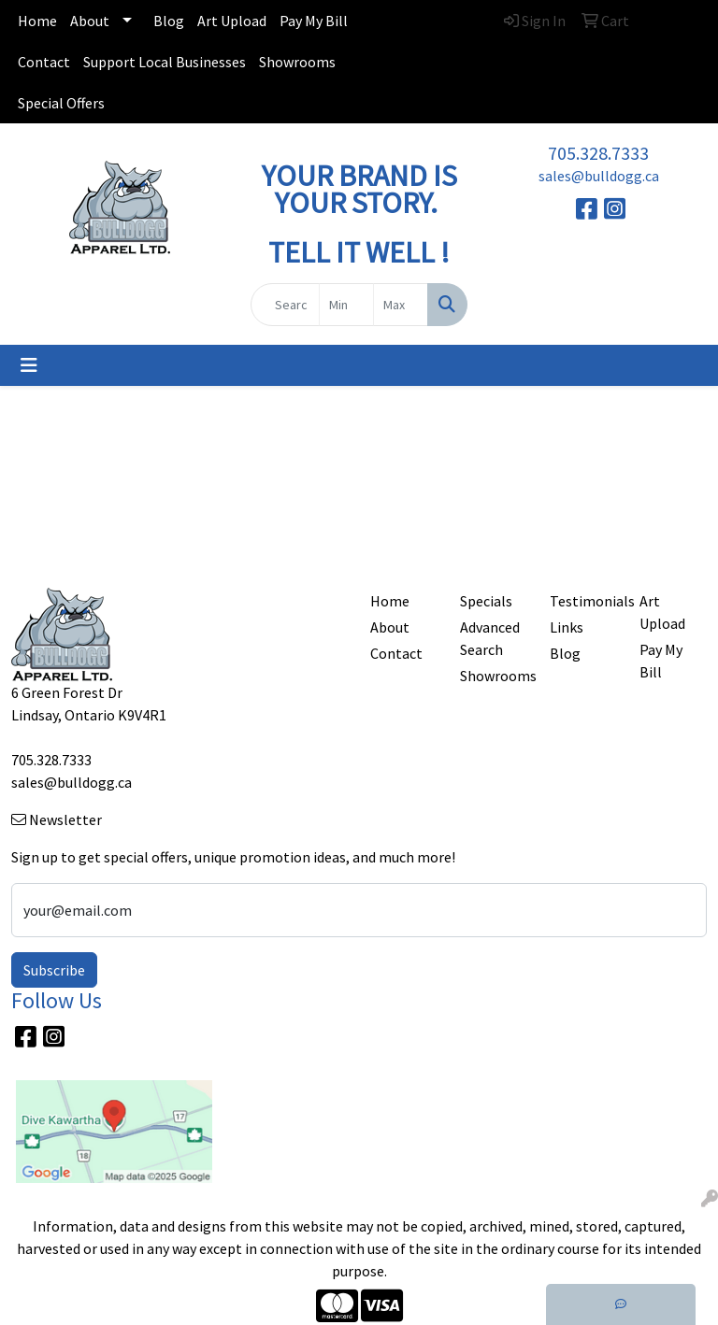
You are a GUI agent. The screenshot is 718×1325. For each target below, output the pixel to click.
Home (37, 20)
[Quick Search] (285, 304)
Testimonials (583, 600)
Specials (486, 600)
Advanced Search (490, 638)
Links (566, 627)
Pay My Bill (314, 20)
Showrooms (297, 61)
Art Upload (231, 20)
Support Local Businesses (164, 61)
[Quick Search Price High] (400, 304)
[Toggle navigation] (29, 365)
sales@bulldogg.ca (598, 175)
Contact (44, 61)
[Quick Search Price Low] (346, 304)
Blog (168, 20)
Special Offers (61, 102)
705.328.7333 (598, 152)
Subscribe (54, 970)
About (89, 20)
